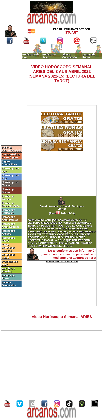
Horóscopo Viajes (8, 239)
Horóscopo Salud (8, 256)
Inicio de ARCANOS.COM (11, 149)
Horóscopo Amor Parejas (10, 218)
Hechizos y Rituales (8, 270)
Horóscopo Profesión (8, 211)
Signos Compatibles (9, 163)
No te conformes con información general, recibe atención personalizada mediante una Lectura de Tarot (68, 254)
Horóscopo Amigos (8, 232)
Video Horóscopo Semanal (8, 247)
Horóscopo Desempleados (11, 204)
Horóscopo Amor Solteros (10, 225)
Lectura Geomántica (9, 284)
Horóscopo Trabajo (8, 197)
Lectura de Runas (8, 277)
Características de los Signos (11, 156)
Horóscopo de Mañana (10, 184)
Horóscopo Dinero (8, 190)
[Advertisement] (12, 87)
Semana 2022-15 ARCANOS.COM (62, 262)
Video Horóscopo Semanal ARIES (62, 317)
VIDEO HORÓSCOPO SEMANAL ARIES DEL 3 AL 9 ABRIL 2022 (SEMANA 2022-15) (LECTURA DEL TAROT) (62, 74)
